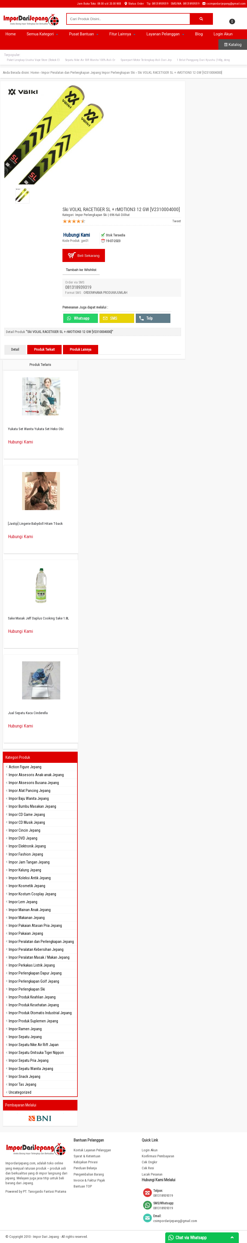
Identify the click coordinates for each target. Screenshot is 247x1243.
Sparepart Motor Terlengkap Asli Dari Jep (146, 60)
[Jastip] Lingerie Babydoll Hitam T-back (35, 524)
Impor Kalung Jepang (25, 870)
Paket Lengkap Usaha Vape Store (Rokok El (33, 60)
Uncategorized (20, 1092)
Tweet (176, 221)
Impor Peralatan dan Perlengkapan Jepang (71, 72)
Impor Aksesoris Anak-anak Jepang (36, 775)
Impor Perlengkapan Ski (118, 72)
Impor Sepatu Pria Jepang (29, 1060)
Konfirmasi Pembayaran (158, 1156)
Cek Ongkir (149, 1162)
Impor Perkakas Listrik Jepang (32, 965)
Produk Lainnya (80, 349)
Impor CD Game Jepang (27, 814)
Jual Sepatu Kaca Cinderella (28, 713)
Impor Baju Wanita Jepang (29, 798)
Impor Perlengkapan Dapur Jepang (35, 973)
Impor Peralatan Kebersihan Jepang (36, 949)
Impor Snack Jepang (24, 1076)
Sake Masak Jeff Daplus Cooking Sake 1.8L (38, 618)
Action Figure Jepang (25, 767)
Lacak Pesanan (152, 1174)
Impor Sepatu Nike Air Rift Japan (34, 1044)
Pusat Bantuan (83, 34)
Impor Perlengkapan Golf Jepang (34, 981)
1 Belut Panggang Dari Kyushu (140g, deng (203, 60)
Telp (146, 318)
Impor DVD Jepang (23, 838)
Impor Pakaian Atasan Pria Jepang (35, 925)
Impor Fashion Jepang (26, 854)
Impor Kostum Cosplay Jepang (32, 894)
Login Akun (223, 34)
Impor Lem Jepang (23, 902)
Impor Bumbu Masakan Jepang (32, 806)
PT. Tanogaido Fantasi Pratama (44, 1191)
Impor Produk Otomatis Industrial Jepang (40, 1013)
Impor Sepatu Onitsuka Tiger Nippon (36, 1052)
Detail (15, 349)
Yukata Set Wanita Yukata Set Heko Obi (36, 429)
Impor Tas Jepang (22, 1084)
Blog (199, 34)
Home (10, 34)
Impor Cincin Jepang (24, 830)
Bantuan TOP (83, 1186)
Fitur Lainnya (122, 34)
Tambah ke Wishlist (81, 270)
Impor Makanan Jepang (27, 917)
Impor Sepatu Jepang (25, 1037)
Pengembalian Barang (89, 1174)
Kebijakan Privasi (86, 1162)
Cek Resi (148, 1168)
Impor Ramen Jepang (25, 1029)
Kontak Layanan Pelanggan (92, 1150)
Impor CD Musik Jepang (27, 822)
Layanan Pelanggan (165, 34)
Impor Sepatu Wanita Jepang (31, 1068)
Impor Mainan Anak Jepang (30, 910)
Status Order (134, 3)
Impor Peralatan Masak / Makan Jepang (39, 957)
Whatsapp (78, 318)
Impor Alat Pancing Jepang (29, 790)
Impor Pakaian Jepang (26, 933)
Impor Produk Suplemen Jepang (33, 1021)
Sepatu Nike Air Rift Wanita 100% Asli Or (90, 60)
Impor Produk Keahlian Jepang (32, 997)
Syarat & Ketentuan (87, 1156)
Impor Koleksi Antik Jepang (30, 878)
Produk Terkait (44, 349)
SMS (110, 318)
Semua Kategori (42, 34)
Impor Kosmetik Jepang (27, 886)
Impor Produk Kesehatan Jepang (34, 1005)
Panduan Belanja (85, 1168)
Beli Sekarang (84, 255)
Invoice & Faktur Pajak (89, 1180)
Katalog (233, 44)
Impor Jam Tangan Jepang (29, 862)
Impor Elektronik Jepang (27, 846)
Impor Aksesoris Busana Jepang (34, 783)
